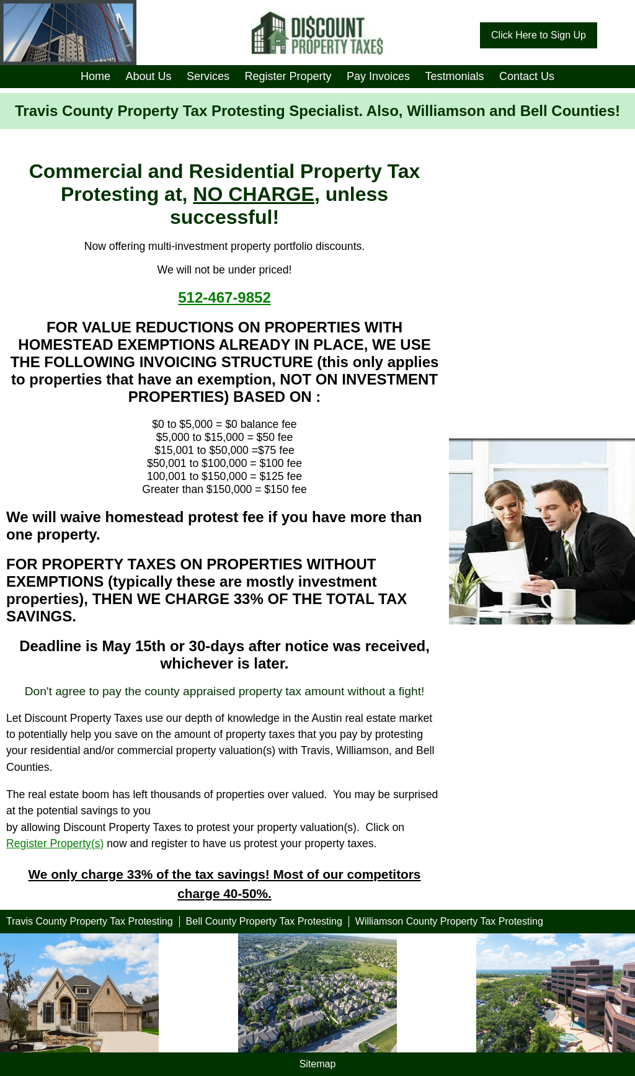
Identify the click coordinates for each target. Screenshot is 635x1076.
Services (208, 76)
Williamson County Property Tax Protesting (449, 921)
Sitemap (318, 1064)
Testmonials (454, 76)
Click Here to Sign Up (538, 35)
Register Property (287, 76)
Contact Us (526, 76)
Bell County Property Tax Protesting (264, 921)
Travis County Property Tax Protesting (89, 921)
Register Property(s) (55, 843)
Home (95, 76)
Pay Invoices (378, 76)
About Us (148, 76)
